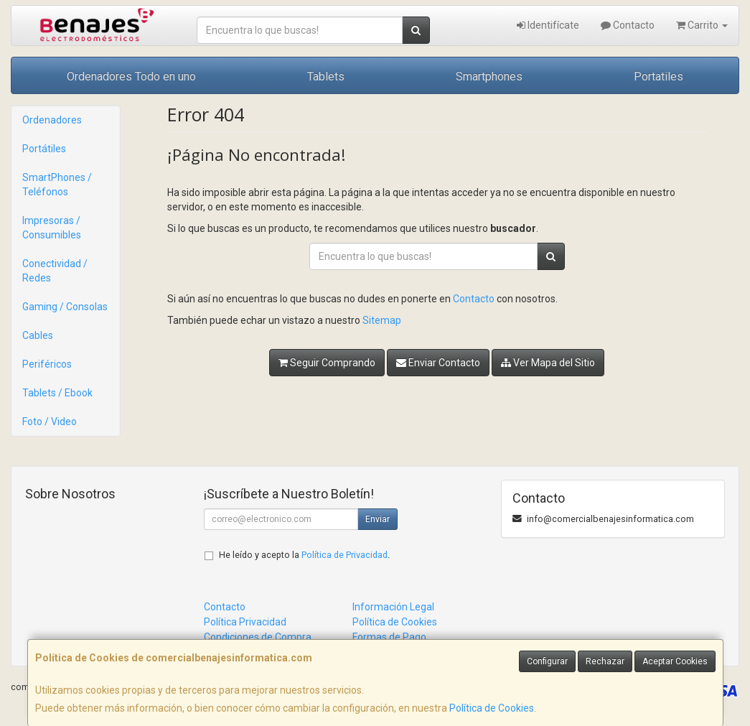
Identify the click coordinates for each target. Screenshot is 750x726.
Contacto (628, 25)
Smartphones (489, 76)
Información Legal (393, 607)
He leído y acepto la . (304, 554)
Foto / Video (49, 421)
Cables (37, 335)
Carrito (702, 25)
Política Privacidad (245, 622)
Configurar (547, 661)
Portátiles (44, 148)
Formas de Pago (389, 637)
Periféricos (47, 364)
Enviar (377, 519)
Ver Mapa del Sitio (548, 362)
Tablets (325, 76)
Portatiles (658, 76)
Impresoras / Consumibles (51, 228)
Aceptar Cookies (675, 661)
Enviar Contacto (438, 362)
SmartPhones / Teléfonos (57, 184)
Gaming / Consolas (65, 306)
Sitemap (381, 320)
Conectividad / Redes (55, 271)
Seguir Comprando (326, 362)
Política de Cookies (491, 708)
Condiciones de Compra (257, 637)
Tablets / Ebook (57, 393)
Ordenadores (52, 120)
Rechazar (605, 661)
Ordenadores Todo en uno (131, 76)
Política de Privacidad (344, 554)
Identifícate (548, 25)
